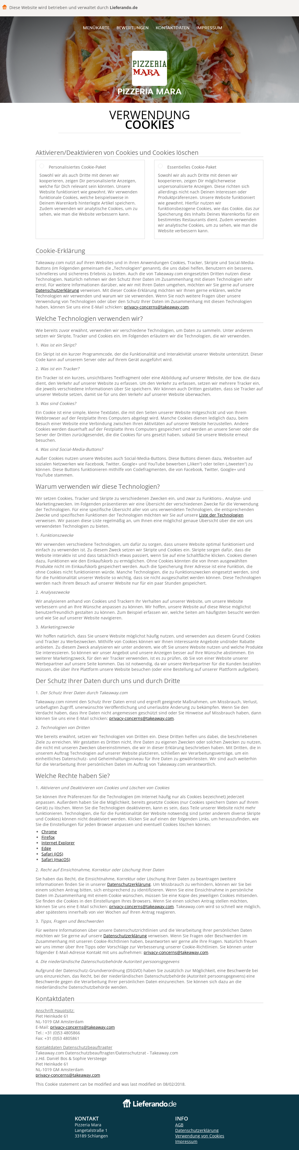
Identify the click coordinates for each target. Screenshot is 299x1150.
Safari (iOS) (52, 854)
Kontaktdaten (173, 28)
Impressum (209, 28)
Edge (46, 848)
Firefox (48, 837)
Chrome (49, 831)
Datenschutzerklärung (57, 290)
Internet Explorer (58, 843)
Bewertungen (133, 28)
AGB (179, 1125)
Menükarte (96, 28)
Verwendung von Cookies (199, 1136)
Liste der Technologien (221, 515)
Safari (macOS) (55, 859)
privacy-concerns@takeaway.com (156, 307)
